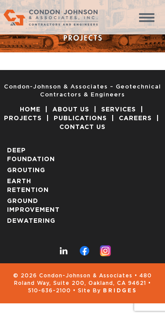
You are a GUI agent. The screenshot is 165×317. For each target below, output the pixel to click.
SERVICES (118, 110)
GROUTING (26, 170)
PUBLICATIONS (80, 118)
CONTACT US (82, 127)
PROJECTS (23, 118)
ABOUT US (70, 110)
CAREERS (135, 118)
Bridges (120, 290)
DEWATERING (31, 221)
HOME (30, 110)
